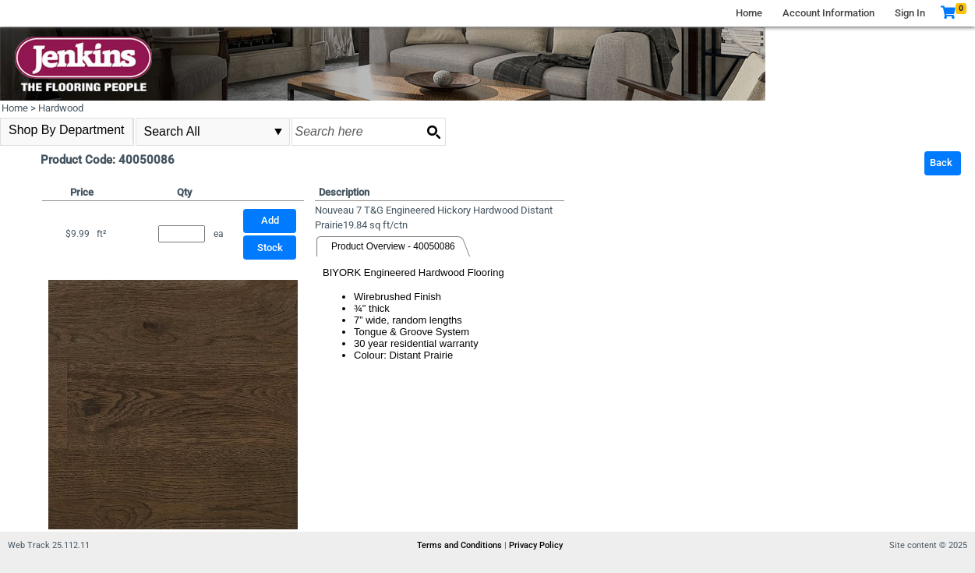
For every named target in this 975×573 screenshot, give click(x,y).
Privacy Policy (536, 545)
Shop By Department (67, 129)
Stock (270, 247)
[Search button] (433, 132)
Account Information (828, 13)
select (278, 131)
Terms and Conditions (460, 545)
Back (941, 162)
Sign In (910, 13)
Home (749, 13)
